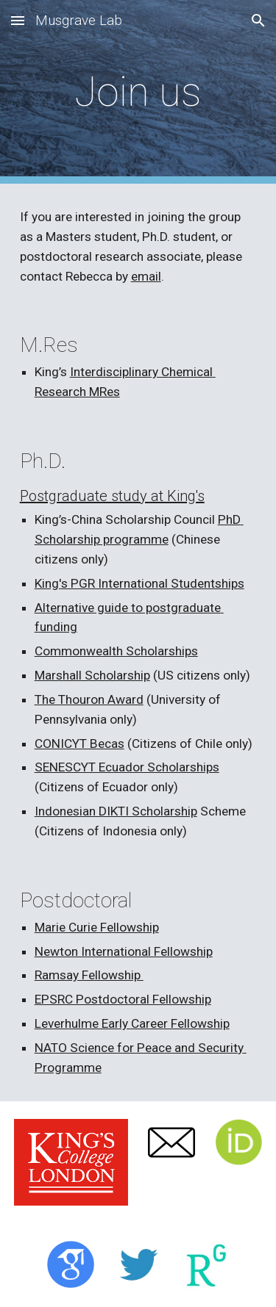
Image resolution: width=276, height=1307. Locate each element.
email (146, 276)
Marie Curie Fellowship (97, 927)
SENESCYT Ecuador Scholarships (127, 767)
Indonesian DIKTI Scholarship (116, 811)
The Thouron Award (89, 699)
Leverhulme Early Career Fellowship (132, 1023)
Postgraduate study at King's (112, 496)
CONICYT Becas (79, 743)
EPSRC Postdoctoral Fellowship (123, 999)
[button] (17, 20)
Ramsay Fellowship (89, 975)
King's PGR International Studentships (139, 583)
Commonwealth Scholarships (116, 651)
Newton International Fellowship (124, 951)
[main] (138, 92)
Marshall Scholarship (92, 675)
